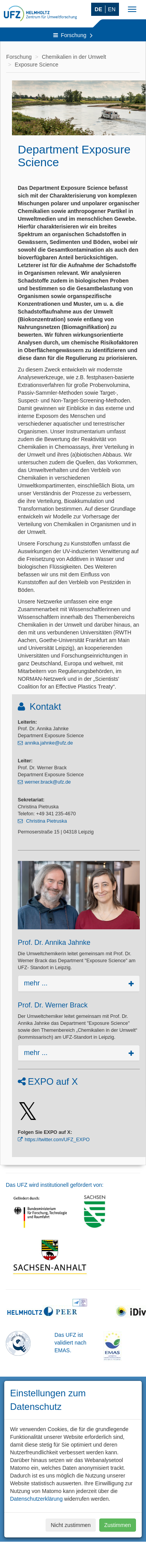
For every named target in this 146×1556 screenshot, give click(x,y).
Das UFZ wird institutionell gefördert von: (55, 1185)
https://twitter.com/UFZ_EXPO (57, 1139)
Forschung (72, 35)
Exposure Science (36, 64)
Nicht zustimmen (70, 1525)
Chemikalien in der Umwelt (74, 57)
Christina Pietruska (46, 821)
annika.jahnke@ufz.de (49, 743)
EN (111, 9)
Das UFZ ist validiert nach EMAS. (70, 1342)
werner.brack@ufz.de (48, 782)
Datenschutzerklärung (36, 1499)
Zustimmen (117, 1525)
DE (98, 9)
